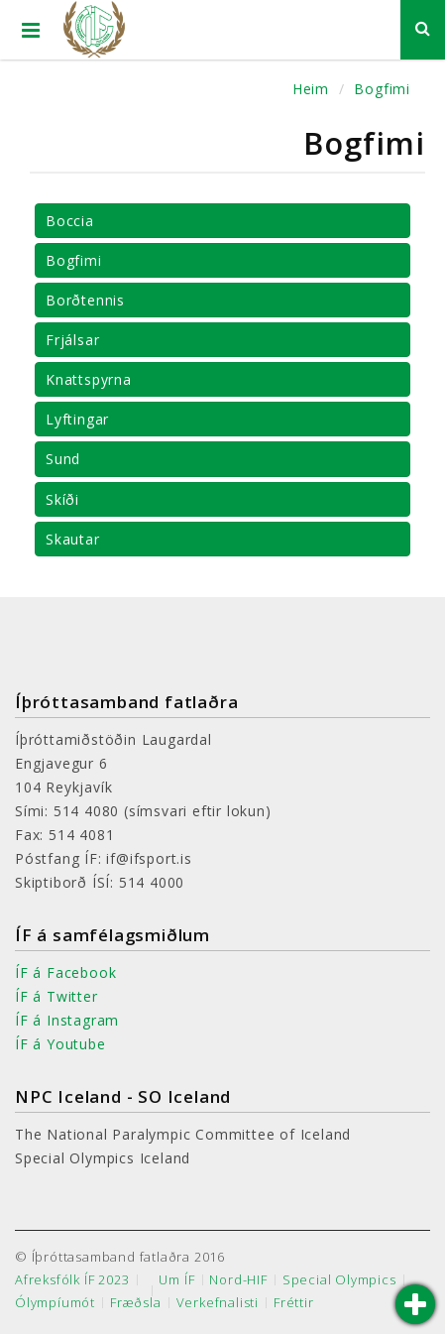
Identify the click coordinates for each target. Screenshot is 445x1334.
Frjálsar (72, 339)
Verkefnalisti (217, 1302)
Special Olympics (339, 1279)
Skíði (62, 499)
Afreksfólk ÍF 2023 (72, 1279)
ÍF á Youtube (60, 1043)
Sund (63, 458)
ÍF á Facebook (65, 972)
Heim (310, 88)
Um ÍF (176, 1279)
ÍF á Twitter (56, 996)
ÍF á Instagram (67, 1020)
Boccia (70, 220)
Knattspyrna (89, 379)
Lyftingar (77, 419)
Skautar (73, 539)
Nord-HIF (238, 1279)
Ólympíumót (55, 1302)
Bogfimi (382, 88)
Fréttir (294, 1302)
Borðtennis (85, 300)
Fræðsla (136, 1302)
